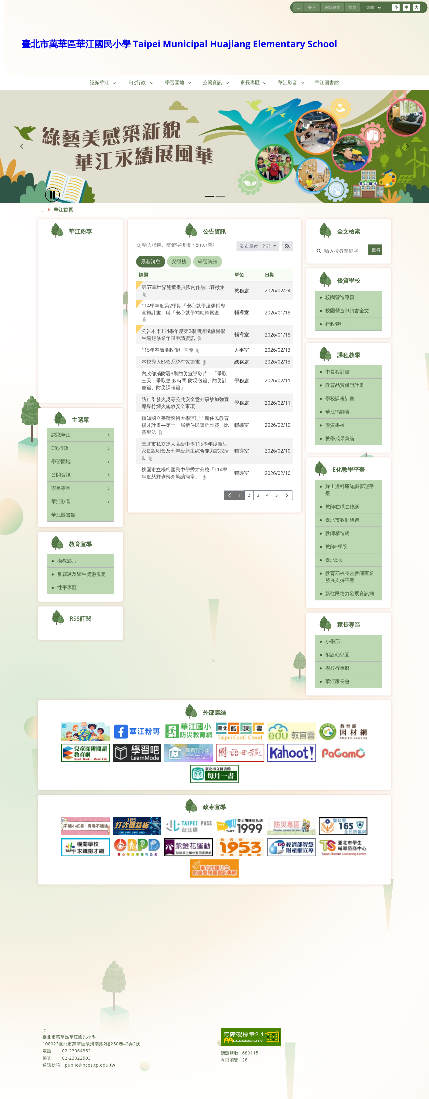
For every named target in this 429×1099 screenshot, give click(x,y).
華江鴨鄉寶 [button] (337, 411)
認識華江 (61, 434)
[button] (114, 82)
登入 (312, 7)
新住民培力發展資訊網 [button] (349, 593)
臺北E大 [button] (334, 559)
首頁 (352, 7)
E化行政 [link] (137, 82)
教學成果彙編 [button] (339, 438)
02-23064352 (76, 1051)
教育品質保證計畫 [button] (344, 385)
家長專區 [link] (250, 82)
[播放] (52, 195)
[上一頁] (230, 495)
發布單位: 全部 (256, 246)
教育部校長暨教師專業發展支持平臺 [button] (349, 576)
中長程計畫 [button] (337, 371)
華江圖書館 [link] (327, 82)
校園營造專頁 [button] (339, 297)
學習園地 (61, 461)
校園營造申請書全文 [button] (347, 310)
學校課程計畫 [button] (339, 398)
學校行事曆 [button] (337, 668)
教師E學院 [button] (336, 546)
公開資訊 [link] (212, 82)
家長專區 (61, 488)
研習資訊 (207, 261)
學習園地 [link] (174, 82)
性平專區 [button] (67, 587)
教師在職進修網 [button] (342, 506)
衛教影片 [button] (67, 560)
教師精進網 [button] (337, 533)
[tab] (151, 265)
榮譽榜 (179, 261)
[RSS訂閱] (287, 246)
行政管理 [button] (335, 323)
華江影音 (61, 501)
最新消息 (150, 261)
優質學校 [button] (335, 425)
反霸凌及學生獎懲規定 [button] (81, 574)
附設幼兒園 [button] (337, 654)
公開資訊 (61, 474)
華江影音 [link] (287, 82)
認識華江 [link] (99, 82)
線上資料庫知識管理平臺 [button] (349, 489)
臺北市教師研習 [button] (342, 519)
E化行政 (60, 448)
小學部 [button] (332, 641)
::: (298, 7)
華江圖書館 (63, 514)
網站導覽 (332, 7)
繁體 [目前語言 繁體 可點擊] (373, 7)
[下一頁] (287, 495)
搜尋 (376, 250)
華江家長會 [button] (337, 681)
